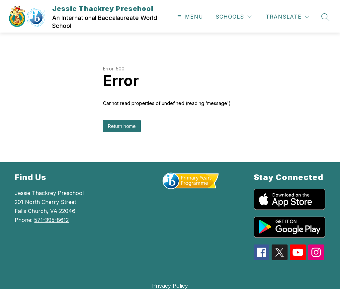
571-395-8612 (51, 220)
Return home (122, 126)
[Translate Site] (287, 17)
